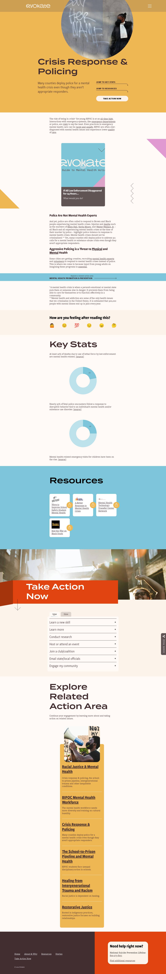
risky (65, 124)
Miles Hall (72, 226)
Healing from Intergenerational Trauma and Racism (77, 885)
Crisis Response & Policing (76, 827)
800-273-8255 (116, 955)
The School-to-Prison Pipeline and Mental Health (78, 856)
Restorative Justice (77, 906)
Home (17, 953)
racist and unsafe (84, 126)
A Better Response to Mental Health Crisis (82, 507)
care (54, 132)
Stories (59, 953)
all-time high (106, 118)
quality (111, 129)
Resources (46, 953)
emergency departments (104, 121)
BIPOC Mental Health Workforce (78, 800)
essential (82, 266)
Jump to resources (106, 88)
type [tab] (54, 614)
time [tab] (66, 614)
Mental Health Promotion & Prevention (70, 278)
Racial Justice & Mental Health (80, 769)
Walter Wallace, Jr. (105, 226)
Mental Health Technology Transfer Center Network (106, 506)
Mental (53, 252)
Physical (97, 249)
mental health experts (103, 258)
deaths (107, 224)
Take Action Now (112, 98)
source (80, 356)
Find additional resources (122, 960)
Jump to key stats (105, 82)
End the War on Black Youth (59, 532)
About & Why (30, 953)
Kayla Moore (84, 226)
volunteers (59, 261)
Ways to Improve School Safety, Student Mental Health (59, 508)
